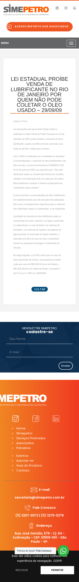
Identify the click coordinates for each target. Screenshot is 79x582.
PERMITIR (57, 570)
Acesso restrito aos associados (42, 26)
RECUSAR (22, 570)
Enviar (65, 366)
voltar (39, 289)
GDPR (57, 560)
